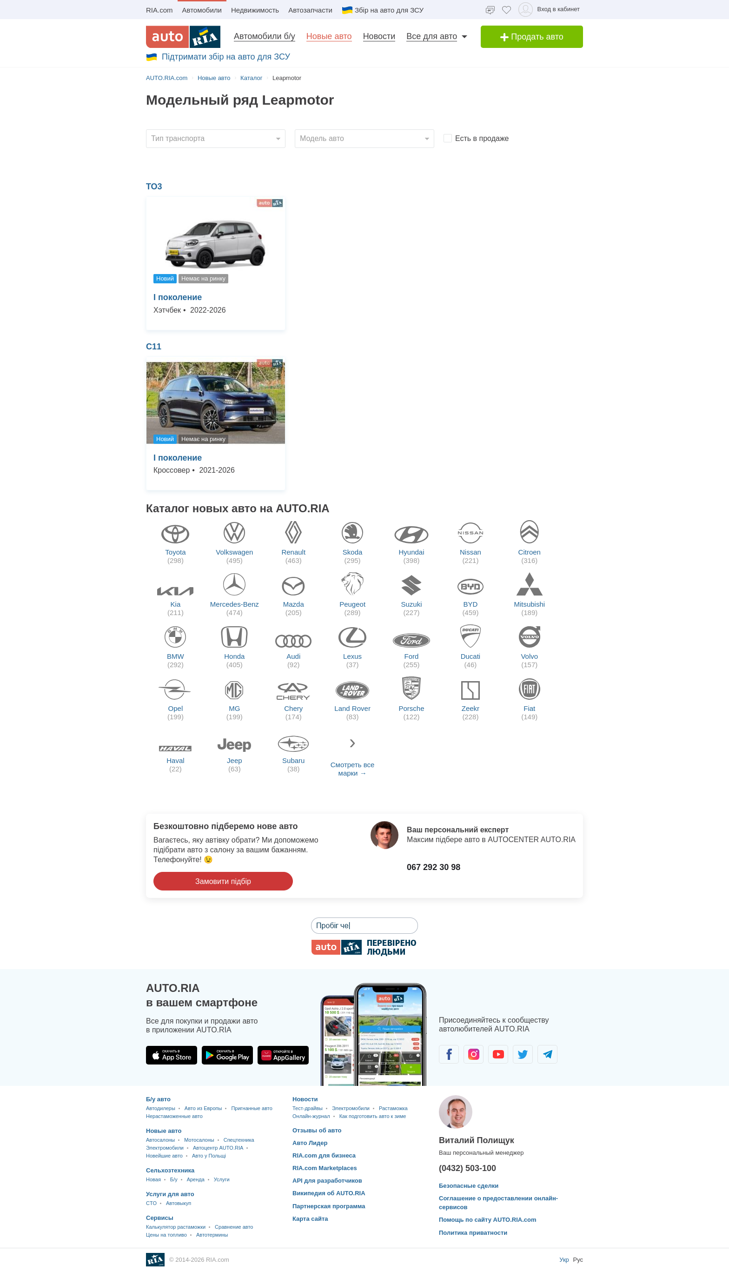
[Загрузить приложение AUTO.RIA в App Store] (171, 1055)
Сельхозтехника (170, 1170)
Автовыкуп (178, 1203)
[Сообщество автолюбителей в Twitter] (523, 1054)
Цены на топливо (166, 1235)
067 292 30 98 (433, 867)
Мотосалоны (199, 1140)
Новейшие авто (164, 1155)
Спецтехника (239, 1140)
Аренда (196, 1179)
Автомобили (202, 10)
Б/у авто (158, 1099)
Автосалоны (160, 1140)
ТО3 (154, 186)
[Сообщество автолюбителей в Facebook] (449, 1054)
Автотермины (212, 1235)
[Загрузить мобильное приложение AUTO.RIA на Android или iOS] (373, 1034)
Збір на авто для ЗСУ (383, 10)
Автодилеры (160, 1108)
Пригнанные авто (251, 1108)
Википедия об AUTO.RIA (328, 1193)
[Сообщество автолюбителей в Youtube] (498, 1054)
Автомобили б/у (264, 36)
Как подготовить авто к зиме (372, 1116)
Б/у (174, 1179)
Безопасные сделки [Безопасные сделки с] (468, 1185)
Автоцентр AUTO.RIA (218, 1148)
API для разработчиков (327, 1180)
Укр (564, 1259)
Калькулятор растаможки (175, 1227)
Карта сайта (310, 1218)
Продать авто (531, 36)
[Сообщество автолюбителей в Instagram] (474, 1054)
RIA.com (159, 10)
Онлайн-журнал (311, 1116)
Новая (153, 1179)
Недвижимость (255, 10)
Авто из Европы (203, 1108)
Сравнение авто (234, 1227)
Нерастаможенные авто (174, 1116)
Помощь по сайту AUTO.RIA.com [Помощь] (488, 1219)
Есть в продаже (482, 138)
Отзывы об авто (317, 1130)
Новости (379, 36)
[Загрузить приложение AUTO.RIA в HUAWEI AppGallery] (283, 1055)
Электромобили (165, 1148)
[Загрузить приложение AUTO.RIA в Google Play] (227, 1055)
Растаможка (393, 1108)
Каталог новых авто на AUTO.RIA (238, 508)
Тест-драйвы (307, 1108)
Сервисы (159, 1217)
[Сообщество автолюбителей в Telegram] (547, 1054)
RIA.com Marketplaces (324, 1168)
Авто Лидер (310, 1142)
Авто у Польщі (209, 1155)
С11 (153, 346)
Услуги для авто (170, 1194)
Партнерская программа (328, 1206)
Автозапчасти (310, 10)
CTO (151, 1203)
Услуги (222, 1179)
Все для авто (431, 36)
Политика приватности (473, 1232)
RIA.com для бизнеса (324, 1155)
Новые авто (329, 36)
